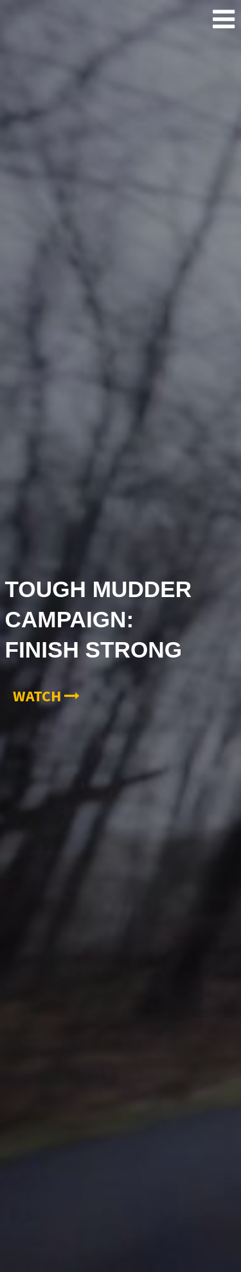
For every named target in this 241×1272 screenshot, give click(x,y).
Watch (46, 696)
